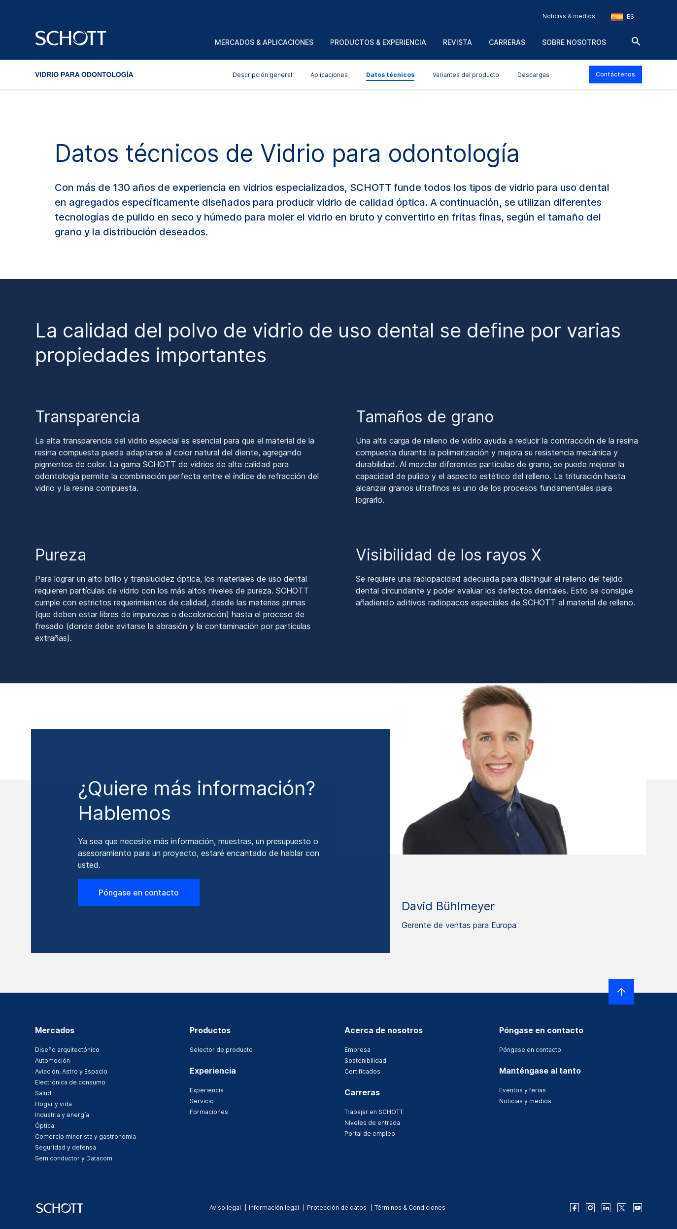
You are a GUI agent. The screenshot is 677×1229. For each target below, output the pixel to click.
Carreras (507, 42)
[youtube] (637, 1207)
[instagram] (590, 1207)
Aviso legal (225, 1207)
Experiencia (207, 1090)
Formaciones (209, 1112)
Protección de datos (337, 1207)
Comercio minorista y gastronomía (85, 1136)
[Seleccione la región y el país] (622, 17)
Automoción (52, 1060)
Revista (457, 42)
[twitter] (621, 1207)
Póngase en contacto (139, 892)
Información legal (274, 1207)
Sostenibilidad (365, 1060)
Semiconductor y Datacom (73, 1158)
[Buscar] (636, 41)
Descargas (533, 74)
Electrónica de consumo (70, 1082)
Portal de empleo (369, 1133)
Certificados (362, 1071)
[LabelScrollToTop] (621, 992)
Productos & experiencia (378, 42)
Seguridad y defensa (65, 1147)
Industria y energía (62, 1114)
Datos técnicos (390, 74)
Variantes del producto (466, 74)
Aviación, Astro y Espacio (71, 1071)
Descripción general (262, 74)
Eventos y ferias (522, 1090)
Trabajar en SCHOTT (373, 1112)
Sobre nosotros (574, 42)
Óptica (44, 1125)
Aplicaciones (329, 74)
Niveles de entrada (372, 1122)
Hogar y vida (53, 1104)
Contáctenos (615, 74)
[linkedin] (606, 1207)
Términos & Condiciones (409, 1207)
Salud (43, 1093)
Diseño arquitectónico (67, 1049)
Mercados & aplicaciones (264, 42)
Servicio (202, 1101)
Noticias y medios (525, 1101)
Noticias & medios (568, 16)
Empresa (357, 1049)
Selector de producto (221, 1049)
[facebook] (574, 1207)
